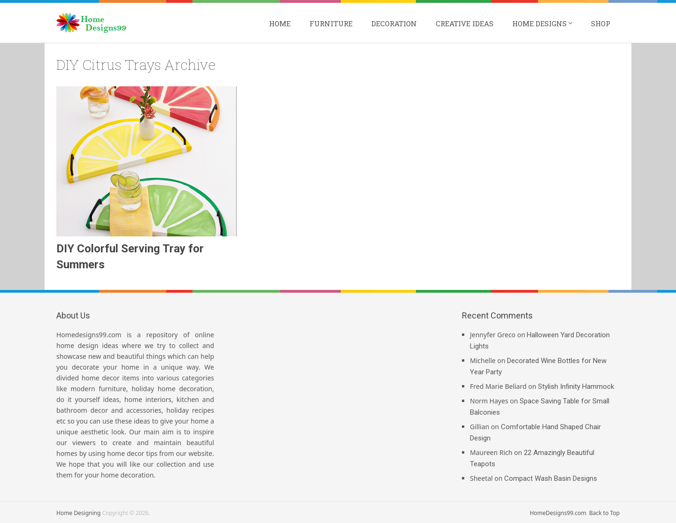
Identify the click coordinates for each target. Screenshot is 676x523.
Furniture (331, 23)
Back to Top (604, 513)
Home (280, 23)
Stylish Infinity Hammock (576, 386)
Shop (600, 23)
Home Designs (539, 23)
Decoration (394, 23)
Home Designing (78, 513)
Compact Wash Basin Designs (550, 478)
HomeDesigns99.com (558, 513)
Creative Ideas (464, 23)
